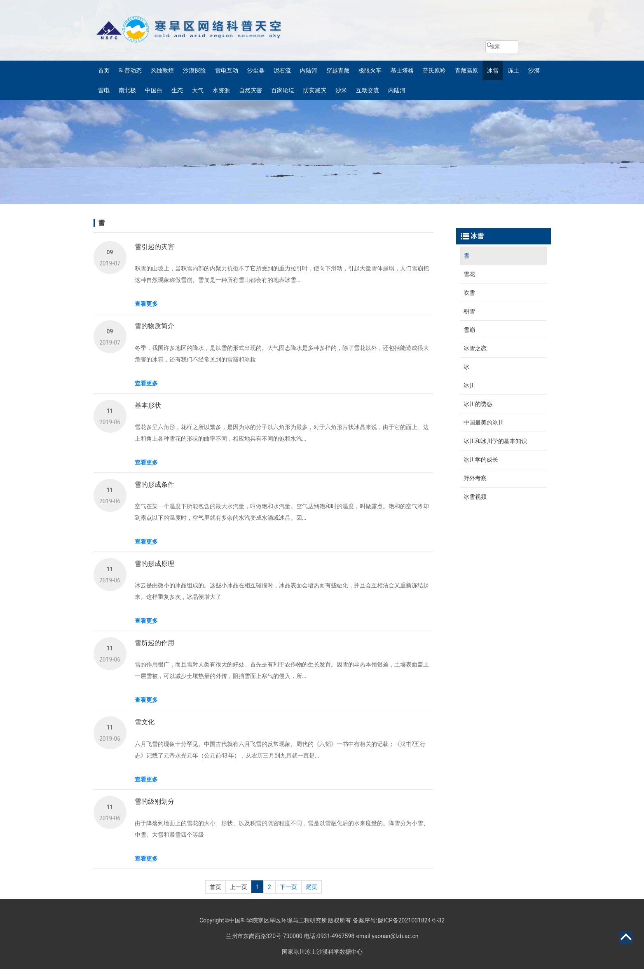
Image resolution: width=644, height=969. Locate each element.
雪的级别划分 (154, 801)
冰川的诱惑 (478, 404)
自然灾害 (250, 90)
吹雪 (469, 292)
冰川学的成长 (481, 459)
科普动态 (130, 70)
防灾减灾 (314, 90)
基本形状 (148, 405)
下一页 (288, 887)
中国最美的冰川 (484, 422)
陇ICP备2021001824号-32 (411, 920)
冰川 (469, 385)
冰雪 (493, 70)
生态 (177, 90)
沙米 (341, 90)
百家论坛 (282, 90)
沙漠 (534, 70)
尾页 (311, 887)
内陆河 (308, 70)
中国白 (153, 90)
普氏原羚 (434, 70)
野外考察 (475, 478)
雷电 (104, 90)
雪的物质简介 (154, 326)
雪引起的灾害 (154, 247)
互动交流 (367, 90)
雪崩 (469, 329)
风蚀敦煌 (162, 70)
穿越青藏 (337, 70)
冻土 (513, 70)
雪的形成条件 (154, 484)
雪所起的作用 (154, 643)
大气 (198, 90)
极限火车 (370, 70)
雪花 (469, 274)
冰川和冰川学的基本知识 (495, 441)
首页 (104, 70)
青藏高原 (466, 70)
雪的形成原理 (154, 564)
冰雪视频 (475, 496)
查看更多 (146, 303)
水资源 (221, 90)
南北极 (127, 90)
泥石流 (282, 70)
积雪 (469, 311)
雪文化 (145, 722)
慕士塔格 (402, 70)
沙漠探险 (194, 70)
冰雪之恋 (475, 348)
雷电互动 (226, 70)
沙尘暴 (256, 70)
